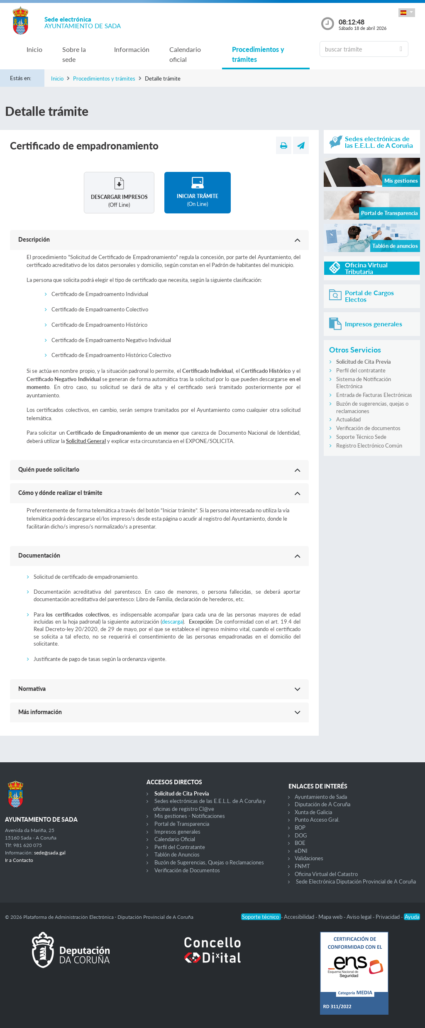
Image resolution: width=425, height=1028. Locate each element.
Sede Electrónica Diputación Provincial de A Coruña (356, 881)
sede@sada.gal (50, 852)
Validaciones (309, 858)
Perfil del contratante (361, 370)
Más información (40, 711)
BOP (300, 827)
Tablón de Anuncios (177, 854)
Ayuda (412, 916)
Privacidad (388, 916)
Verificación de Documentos (187, 870)
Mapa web (331, 916)
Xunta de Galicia (313, 812)
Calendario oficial (185, 54)
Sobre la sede (74, 54)
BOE (300, 843)
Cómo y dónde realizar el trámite (60, 492)
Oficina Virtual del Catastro (326, 874)
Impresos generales (177, 831)
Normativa (32, 688)
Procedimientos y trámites (258, 54)
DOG (301, 835)
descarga (172, 621)
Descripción (34, 239)
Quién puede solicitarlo (48, 469)
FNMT (302, 866)
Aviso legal (360, 916)
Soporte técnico (261, 916)
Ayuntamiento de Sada (321, 796)
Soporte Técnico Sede (361, 436)
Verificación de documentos (368, 428)
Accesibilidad (299, 916)
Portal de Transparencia (181, 823)
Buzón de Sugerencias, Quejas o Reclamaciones (209, 862)
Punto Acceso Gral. (317, 819)
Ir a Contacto (19, 860)
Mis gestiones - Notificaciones (189, 816)
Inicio (34, 49)
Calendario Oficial (174, 839)
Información (131, 49)
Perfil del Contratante (179, 847)
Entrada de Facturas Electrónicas (374, 395)
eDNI (301, 850)
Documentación (39, 555)
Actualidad (348, 419)
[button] (406, 12)
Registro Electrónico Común (369, 445)
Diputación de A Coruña (322, 804)
